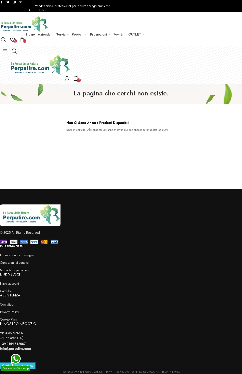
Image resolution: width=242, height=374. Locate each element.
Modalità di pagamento (15, 270)
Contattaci (7, 304)
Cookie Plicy (8, 319)
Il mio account (9, 283)
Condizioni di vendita (14, 262)
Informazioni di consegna (17, 255)
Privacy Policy (9, 312)
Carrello (5, 291)
